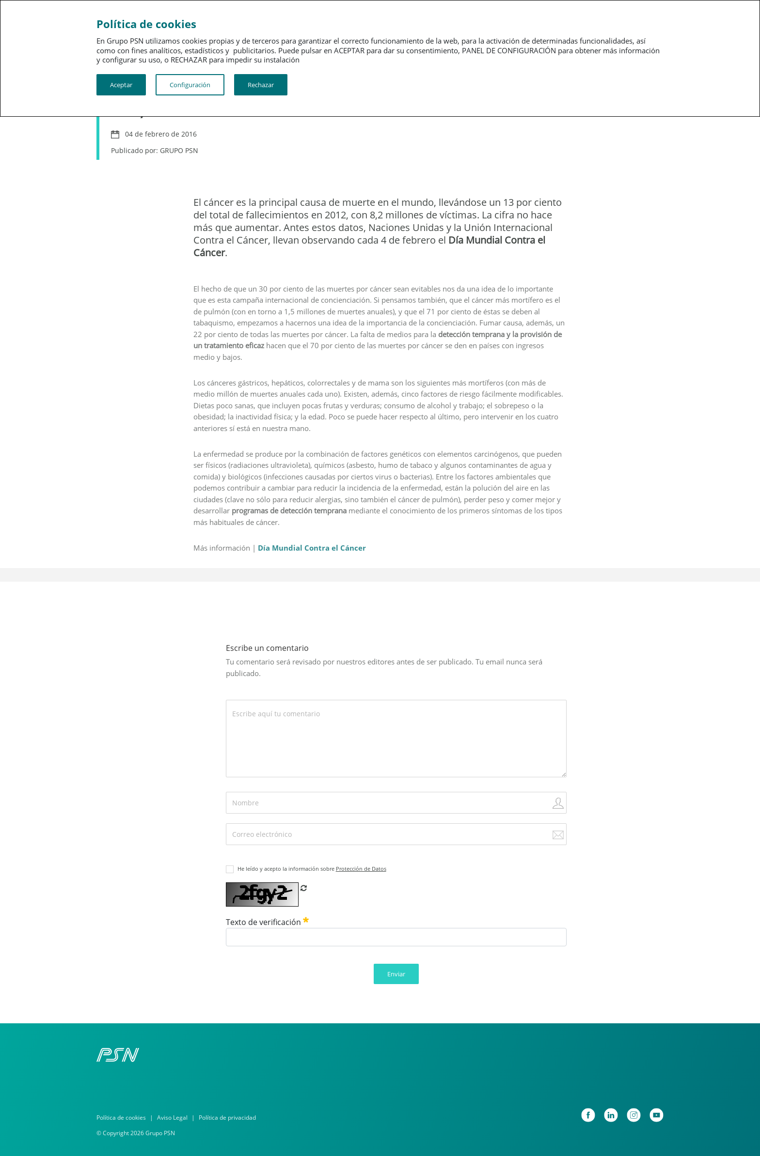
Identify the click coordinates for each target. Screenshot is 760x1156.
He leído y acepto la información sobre (312, 868)
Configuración (190, 84)
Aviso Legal (172, 1117)
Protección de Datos (361, 868)
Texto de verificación (267, 922)
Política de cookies (121, 1117)
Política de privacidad (227, 1117)
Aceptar (121, 84)
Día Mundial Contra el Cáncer (312, 548)
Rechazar (261, 84)
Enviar (396, 974)
